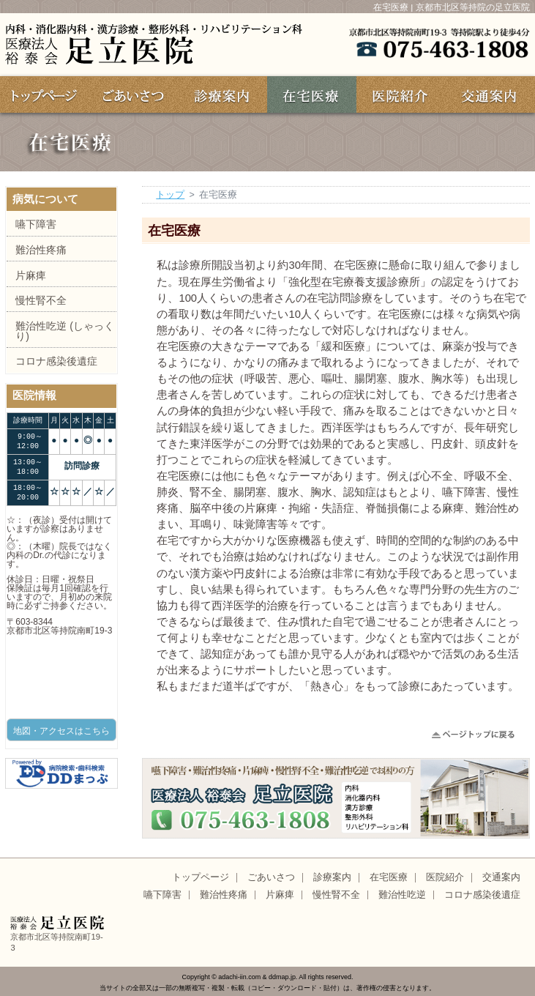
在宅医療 (389, 877)
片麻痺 (30, 275)
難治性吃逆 (402, 895)
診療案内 (332, 877)
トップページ (200, 877)
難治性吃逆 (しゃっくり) (64, 331)
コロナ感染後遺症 (56, 361)
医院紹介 (445, 877)
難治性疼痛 (41, 250)
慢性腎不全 (41, 300)
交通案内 (501, 877)
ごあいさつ (271, 877)
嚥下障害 (35, 224)
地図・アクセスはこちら (61, 731)
